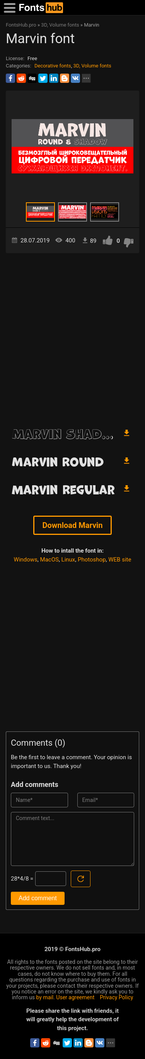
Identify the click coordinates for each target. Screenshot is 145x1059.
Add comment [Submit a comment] (38, 898)
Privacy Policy (116, 997)
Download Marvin (72, 525)
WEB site (119, 559)
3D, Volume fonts (92, 66)
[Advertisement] (72, 337)
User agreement (75, 997)
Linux (68, 559)
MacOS (49, 559)
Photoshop (92, 559)
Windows (26, 559)
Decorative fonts (52, 66)
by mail (45, 997)
